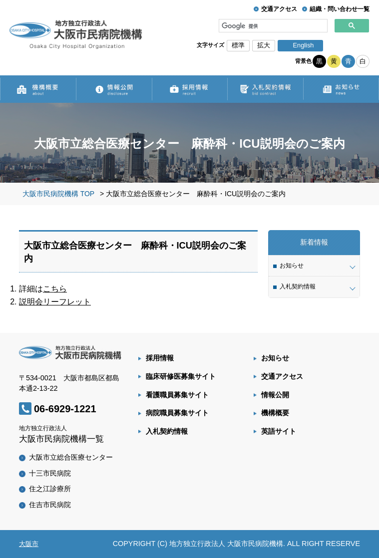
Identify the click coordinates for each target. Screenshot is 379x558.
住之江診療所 (50, 489)
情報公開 (275, 395)
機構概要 (275, 413)
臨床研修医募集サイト (181, 376)
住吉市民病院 (50, 505)
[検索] (273, 25)
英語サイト (278, 431)
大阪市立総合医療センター (71, 457)
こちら (55, 288)
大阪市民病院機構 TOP (58, 194)
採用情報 (160, 358)
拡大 (263, 45)
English (303, 45)
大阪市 (28, 544)
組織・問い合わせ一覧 (340, 8)
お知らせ (275, 358)
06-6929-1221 (65, 408)
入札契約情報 (167, 431)
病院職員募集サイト (177, 413)
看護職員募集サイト (177, 395)
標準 (238, 45)
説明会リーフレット (55, 301)
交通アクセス (279, 8)
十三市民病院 (50, 473)
